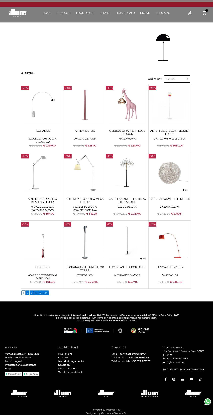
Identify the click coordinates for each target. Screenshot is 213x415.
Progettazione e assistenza (20, 364)
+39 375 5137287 (141, 361)
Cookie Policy (32, 374)
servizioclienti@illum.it (133, 353)
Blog (8, 368)
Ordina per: (155, 78)
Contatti (63, 357)
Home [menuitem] (47, 12)
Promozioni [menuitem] (85, 12)
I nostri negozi (13, 361)
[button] (176, 13)
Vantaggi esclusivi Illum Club (22, 353)
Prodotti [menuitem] (64, 12)
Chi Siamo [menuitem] (163, 12)
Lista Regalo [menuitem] (125, 12)
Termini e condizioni (70, 372)
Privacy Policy (14, 374)
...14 (45, 292)
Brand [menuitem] (145, 12)
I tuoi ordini (65, 353)
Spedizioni (64, 364)
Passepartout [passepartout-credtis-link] (113, 409)
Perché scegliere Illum (18, 357)
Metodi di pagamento (71, 361)
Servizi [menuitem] (105, 12)
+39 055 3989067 (139, 357)
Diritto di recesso (68, 368)
